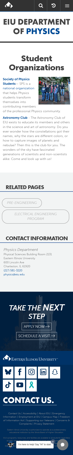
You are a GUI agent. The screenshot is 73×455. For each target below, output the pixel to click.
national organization (18, 88)
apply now (36, 326)
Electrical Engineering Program (36, 216)
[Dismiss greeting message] (53, 441)
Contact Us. (28, 400)
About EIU (44, 413)
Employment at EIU (29, 416)
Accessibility (29, 413)
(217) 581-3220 (13, 270)
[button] (62, 444)
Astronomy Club (15, 118)
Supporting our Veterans (40, 420)
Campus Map (50, 416)
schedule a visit (36, 336)
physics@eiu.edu (14, 274)
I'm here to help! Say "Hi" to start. (34, 444)
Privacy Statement (44, 423)
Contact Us (14, 413)
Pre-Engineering (22, 203)
